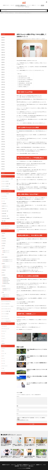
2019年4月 (3, 101)
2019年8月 (3, 91)
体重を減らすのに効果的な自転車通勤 (23, 84)
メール (18, 409)
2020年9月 (3, 59)
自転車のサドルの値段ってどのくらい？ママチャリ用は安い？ (37, 370)
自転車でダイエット (5, 204)
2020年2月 (3, 76)
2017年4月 (3, 160)
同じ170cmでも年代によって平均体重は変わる (25, 79)
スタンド (3, 332)
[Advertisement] (24, 23)
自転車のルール (4, 206)
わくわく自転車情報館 (26, 466)
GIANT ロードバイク (6, 249)
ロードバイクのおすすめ (5, 300)
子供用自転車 (4, 201)
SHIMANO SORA (5, 279)
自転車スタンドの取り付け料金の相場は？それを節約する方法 (37, 377)
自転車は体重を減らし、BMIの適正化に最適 (24, 83)
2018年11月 (3, 113)
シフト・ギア (4, 349)
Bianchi (3, 233)
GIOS (3, 252)
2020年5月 (3, 69)
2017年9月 (3, 147)
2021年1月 (3, 49)
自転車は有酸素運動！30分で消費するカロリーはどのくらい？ (6, 455)
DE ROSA (3, 243)
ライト (3, 337)
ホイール (3, 366)
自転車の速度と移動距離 (5, 216)
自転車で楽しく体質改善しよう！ (23, 86)
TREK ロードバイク (6, 293)
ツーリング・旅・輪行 (5, 191)
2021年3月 (3, 44)
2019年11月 (3, 84)
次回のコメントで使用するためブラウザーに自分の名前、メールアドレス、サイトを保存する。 (31, 417)
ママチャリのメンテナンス (6, 223)
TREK (3, 289)
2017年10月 (3, 145)
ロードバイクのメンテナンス (6, 305)
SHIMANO (3, 272)
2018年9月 (3, 118)
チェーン (3, 354)
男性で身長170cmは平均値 (22, 76)
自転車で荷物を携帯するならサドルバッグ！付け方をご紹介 (37, 350)
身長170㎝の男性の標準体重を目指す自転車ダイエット (6, 445)
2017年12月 (3, 140)
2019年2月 (3, 106)
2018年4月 (3, 130)
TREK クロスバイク (6, 291)
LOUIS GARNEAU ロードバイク (7, 258)
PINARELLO (4, 267)
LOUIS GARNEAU (4, 254)
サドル (3, 347)
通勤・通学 (3, 218)
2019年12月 (3, 81)
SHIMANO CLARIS (6, 276)
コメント (18, 396)
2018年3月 (3, 133)
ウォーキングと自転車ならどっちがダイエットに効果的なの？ (37, 383)
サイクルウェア (4, 322)
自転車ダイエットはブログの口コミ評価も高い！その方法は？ (41, 455)
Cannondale (4, 238)
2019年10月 (3, 86)
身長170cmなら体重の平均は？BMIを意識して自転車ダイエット (29, 445)
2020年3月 (3, 74)
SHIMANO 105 (5, 274)
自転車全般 (42, 5)
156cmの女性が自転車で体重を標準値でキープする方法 (29, 455)
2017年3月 (3, 162)
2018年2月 (3, 135)
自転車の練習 (4, 211)
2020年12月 (3, 52)
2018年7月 (3, 123)
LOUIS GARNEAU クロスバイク (7, 257)
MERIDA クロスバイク (6, 263)
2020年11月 (3, 54)
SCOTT (3, 269)
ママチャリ (3, 221)
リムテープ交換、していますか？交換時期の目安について (37, 363)
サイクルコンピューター (5, 325)
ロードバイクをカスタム (5, 315)
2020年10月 (3, 57)
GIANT (3, 245)
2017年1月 (3, 167)
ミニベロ (3, 199)
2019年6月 (3, 96)
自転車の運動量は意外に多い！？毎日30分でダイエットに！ (41, 445)
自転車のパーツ (34, 5)
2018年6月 (3, 125)
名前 (17, 405)
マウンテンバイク (4, 196)
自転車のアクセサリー (6, 5)
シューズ (3, 330)
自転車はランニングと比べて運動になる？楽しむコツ (18, 455)
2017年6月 (3, 155)
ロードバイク (29, 5)
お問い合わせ (27, 6)
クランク (3, 344)
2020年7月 (3, 64)
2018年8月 (3, 120)
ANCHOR (3, 231)
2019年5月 (3, 98)
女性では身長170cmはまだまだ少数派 (23, 77)
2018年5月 (3, 128)
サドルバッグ (4, 327)
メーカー (38, 5)
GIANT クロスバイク (6, 248)
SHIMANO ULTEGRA (6, 280)
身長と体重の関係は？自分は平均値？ (23, 81)
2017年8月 (3, 150)
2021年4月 (3, 42)
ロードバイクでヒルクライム (6, 298)
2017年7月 (3, 152)
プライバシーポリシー (21, 6)
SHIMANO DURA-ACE (6, 277)
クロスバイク (12, 5)
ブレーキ (3, 359)
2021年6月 (3, 37)
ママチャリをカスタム (5, 226)
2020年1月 (3, 79)
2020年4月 (3, 71)
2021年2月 (3, 47)
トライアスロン (4, 194)
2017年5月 (3, 157)
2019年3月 (3, 103)
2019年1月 (3, 108)
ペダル (3, 364)
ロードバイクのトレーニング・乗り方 (7, 303)
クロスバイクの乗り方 (5, 179)
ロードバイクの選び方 (5, 310)
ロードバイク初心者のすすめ (6, 317)
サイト (18, 413)
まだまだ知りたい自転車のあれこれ (20, 5)
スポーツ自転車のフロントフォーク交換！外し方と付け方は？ (37, 356)
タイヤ (3, 352)
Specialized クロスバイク (6, 285)
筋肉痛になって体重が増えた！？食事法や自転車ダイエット (18, 445)
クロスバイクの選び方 (5, 184)
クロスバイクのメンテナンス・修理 (7, 177)
